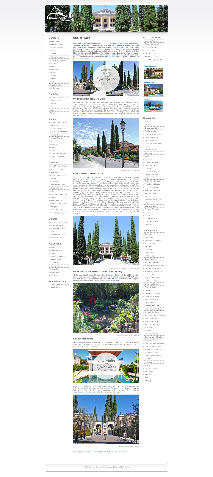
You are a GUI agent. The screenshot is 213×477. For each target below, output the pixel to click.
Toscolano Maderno (152, 222)
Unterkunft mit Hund (57, 48)
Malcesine (54, 126)
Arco (52, 110)
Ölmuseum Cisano (151, 284)
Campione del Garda (57, 175)
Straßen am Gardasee (58, 60)
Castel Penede (150, 259)
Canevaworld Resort (152, 296)
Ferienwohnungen (56, 44)
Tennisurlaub (55, 266)
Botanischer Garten (152, 321)
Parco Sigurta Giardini (153, 356)
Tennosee (148, 362)
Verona (147, 374)
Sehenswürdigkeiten (57, 57)
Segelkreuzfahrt (56, 250)
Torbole (53, 104)
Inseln (52, 73)
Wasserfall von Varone (153, 240)
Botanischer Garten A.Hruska (117, 452)
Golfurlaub (54, 263)
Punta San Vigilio (151, 281)
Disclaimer (116, 467)
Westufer (59, 164)
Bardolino (53, 144)
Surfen (52, 253)
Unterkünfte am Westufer (59, 166)
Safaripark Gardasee (152, 300)
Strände (53, 76)
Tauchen (53, 275)
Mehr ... (118, 281)
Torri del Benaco (56, 135)
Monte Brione (149, 253)
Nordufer (53, 94)
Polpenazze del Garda (58, 204)
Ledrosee (148, 159)
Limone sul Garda (56, 169)
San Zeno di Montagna (58, 132)
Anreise (53, 54)
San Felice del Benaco (58, 194)
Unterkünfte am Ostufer (58, 122)
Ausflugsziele (153, 232)
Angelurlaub (54, 272)
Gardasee (54, 38)
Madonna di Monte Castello (155, 315)
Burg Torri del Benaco (152, 278)
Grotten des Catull (151, 353)
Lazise (52, 150)
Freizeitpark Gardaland (153, 293)
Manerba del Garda (57, 200)
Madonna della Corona (153, 306)
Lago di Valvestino (151, 368)
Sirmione (53, 232)
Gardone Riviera (56, 188)
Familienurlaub (55, 85)
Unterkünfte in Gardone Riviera (95, 452)
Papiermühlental (151, 318)
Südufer (59, 220)
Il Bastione (148, 247)
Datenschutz (125, 467)
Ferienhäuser (55, 41)
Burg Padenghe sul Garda (154, 343)
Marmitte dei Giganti (152, 262)
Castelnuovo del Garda (58, 154)
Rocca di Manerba (151, 334)
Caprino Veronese (56, 138)
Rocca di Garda (150, 287)
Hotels (52, 51)
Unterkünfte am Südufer (59, 222)
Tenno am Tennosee (152, 209)
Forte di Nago (150, 256)
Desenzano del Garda (58, 228)
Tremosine (54, 172)
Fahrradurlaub (55, 260)
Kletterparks (149, 303)
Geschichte (54, 69)
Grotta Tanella (150, 275)
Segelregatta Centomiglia (59, 285)
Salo (146, 197)
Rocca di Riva (150, 243)
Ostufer (53, 119)
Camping (53, 63)
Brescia (147, 378)
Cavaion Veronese (57, 157)
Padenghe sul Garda (57, 213)
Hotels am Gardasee (111, 57)
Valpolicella (149, 371)
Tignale (53, 179)
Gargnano (54, 182)
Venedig (148, 381)
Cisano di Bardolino (152, 140)
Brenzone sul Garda (57, 129)
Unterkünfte (149, 118)
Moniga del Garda (56, 207)
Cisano (52, 147)
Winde (52, 79)
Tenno (52, 113)
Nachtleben (54, 88)
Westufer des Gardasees (119, 43)
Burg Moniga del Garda (153, 337)
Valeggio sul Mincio (57, 238)
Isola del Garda (150, 328)
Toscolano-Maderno (57, 185)
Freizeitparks (149, 290)
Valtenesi (148, 331)
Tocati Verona (55, 288)
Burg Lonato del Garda (153, 346)
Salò (52, 191)
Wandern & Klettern (57, 257)
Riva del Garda (55, 101)
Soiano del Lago (56, 210)
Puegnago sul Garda (57, 197)
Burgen (53, 82)
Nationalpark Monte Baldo (154, 265)
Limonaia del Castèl (152, 312)
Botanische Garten (113, 275)
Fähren (53, 66)
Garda (52, 141)
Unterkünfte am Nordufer (59, 97)
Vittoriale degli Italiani (152, 325)
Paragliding (54, 269)
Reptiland (148, 250)
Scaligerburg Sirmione (153, 349)
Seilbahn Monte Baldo (153, 268)
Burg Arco (148, 234)
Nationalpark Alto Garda (153, 309)
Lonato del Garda (56, 225)
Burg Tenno (149, 237)
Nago (52, 107)
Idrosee (147, 365)
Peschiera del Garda (57, 235)
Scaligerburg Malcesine (153, 271)
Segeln (52, 247)
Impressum (108, 467)
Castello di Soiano (151, 340)
